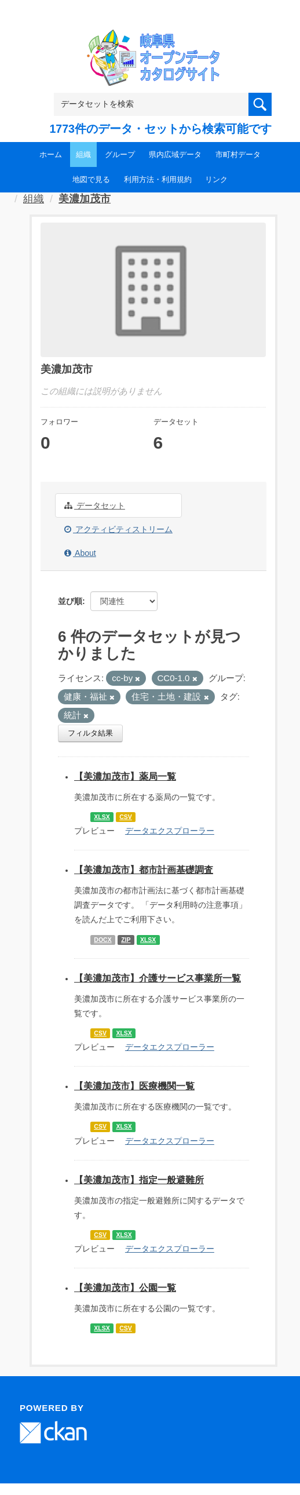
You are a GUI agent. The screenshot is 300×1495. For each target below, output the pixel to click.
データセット (94, 505)
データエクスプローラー (169, 830)
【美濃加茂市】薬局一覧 (125, 776)
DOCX (102, 939)
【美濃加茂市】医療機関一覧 (134, 1086)
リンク (216, 179)
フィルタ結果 (90, 733)
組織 (83, 154)
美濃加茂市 (84, 199)
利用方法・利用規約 (158, 179)
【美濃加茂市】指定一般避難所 (139, 1180)
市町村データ (238, 154)
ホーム (50, 154)
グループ (120, 154)
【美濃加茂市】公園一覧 (125, 1288)
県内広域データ (175, 154)
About (80, 553)
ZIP (125, 939)
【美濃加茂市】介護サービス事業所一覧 (157, 978)
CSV (125, 816)
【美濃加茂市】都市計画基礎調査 (143, 870)
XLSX (101, 816)
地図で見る (91, 179)
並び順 (70, 601)
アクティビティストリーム (118, 529)
